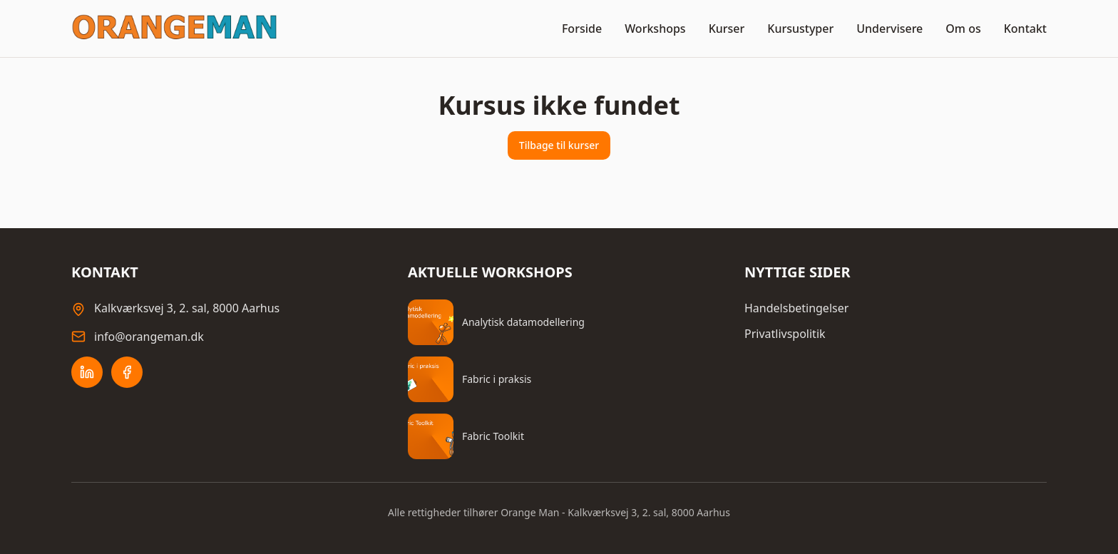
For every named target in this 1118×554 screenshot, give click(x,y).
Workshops (655, 28)
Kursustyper (800, 28)
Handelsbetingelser (796, 308)
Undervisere (889, 28)
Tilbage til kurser (559, 145)
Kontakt (1025, 28)
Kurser (727, 28)
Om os (962, 28)
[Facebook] (127, 372)
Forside (582, 28)
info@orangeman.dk (149, 336)
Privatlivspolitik (785, 334)
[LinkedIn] (87, 372)
